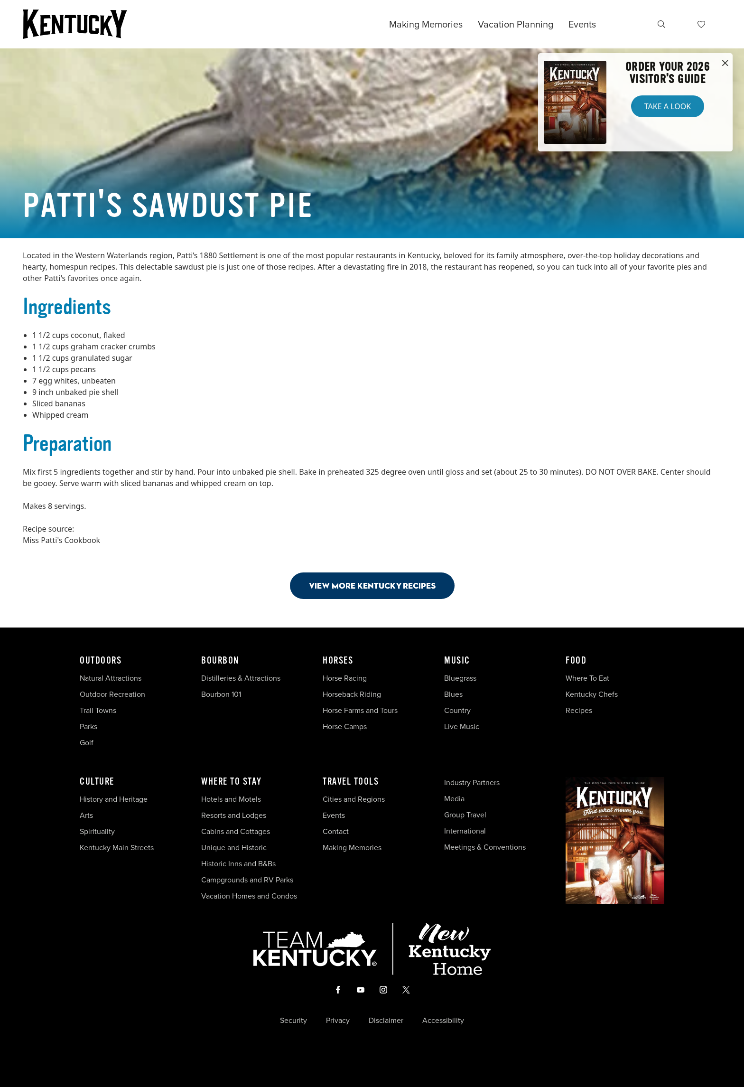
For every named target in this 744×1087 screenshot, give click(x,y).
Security (293, 1020)
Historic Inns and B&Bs (238, 863)
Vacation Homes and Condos (249, 895)
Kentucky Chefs (592, 694)
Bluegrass (460, 678)
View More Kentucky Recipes (372, 585)
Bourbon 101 (221, 694)
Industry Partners (472, 782)
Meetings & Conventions (485, 847)
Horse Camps (345, 726)
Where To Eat (587, 678)
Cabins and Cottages (235, 831)
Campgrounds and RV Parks (247, 879)
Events (582, 24)
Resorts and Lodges (233, 815)
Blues (453, 694)
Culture (97, 782)
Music (457, 660)
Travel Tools (351, 782)
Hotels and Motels (231, 799)
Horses (338, 660)
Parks (88, 726)
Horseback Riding (352, 694)
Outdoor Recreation (112, 694)
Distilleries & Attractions (240, 678)
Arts (86, 815)
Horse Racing (345, 678)
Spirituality (98, 831)
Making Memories (426, 24)
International (465, 830)
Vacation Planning (515, 24)
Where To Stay (231, 782)
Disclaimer (386, 1020)
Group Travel (465, 814)
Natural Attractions (110, 678)
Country (457, 710)
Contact (336, 831)
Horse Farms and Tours (360, 710)
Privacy (338, 1020)
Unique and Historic (234, 847)
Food (576, 660)
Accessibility (443, 1020)
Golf (86, 742)
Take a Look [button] (667, 106)
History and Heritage (114, 799)
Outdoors (100, 660)
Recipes (580, 710)
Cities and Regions (354, 799)
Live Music (461, 726)
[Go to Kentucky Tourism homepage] (75, 24)
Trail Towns (98, 710)
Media (454, 798)
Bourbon (220, 660)
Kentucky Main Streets (117, 847)
